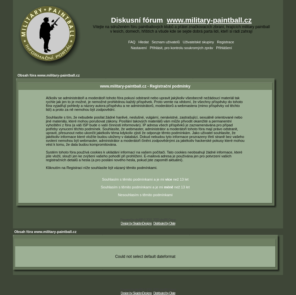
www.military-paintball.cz (209, 20)
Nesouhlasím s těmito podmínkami (145, 195)
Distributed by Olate (164, 223)
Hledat (143, 42)
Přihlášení (224, 48)
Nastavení (139, 48)
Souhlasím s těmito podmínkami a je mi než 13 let (145, 179)
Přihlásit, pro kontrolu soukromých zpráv (181, 48)
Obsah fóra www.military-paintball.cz (48, 75)
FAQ (131, 42)
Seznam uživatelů (166, 42)
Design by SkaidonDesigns (136, 223)
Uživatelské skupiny (198, 42)
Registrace (225, 42)
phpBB (139, 220)
